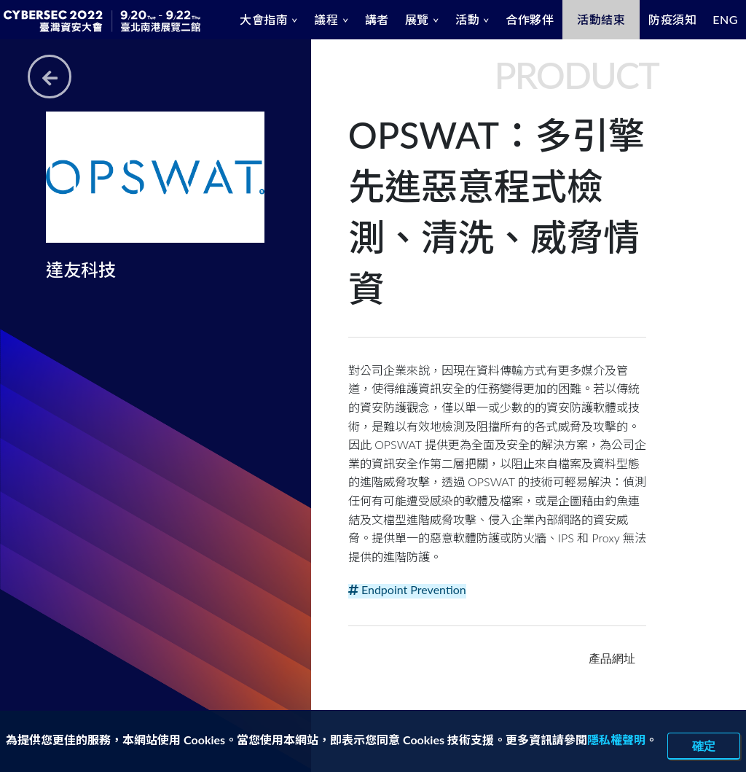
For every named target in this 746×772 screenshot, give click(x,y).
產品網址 (612, 658)
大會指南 (264, 19)
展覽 (417, 19)
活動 (467, 19)
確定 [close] (703, 746)
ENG (725, 19)
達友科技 (81, 269)
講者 (377, 19)
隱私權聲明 (616, 739)
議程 (326, 19)
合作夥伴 (530, 19)
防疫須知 (672, 19)
